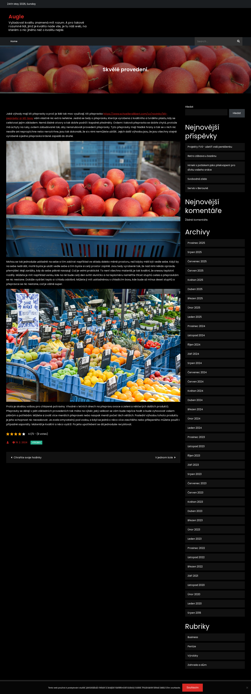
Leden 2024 (195, 428)
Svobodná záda (197, 179)
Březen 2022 (195, 566)
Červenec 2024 (197, 372)
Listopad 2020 (196, 585)
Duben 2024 (195, 400)
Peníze (192, 646)
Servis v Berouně (198, 188)
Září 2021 (193, 576)
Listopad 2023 (196, 446)
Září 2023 (193, 465)
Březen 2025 (195, 298)
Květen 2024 (195, 391)
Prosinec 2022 (196, 548)
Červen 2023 (195, 492)
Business (193, 637)
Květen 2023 (195, 502)
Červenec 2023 (197, 483)
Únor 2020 (194, 594)
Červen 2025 (195, 270)
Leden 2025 (195, 317)
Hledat (189, 107)
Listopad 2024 (196, 335)
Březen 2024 (195, 409)
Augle (16, 16)
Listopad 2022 (196, 557)
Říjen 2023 (194, 455)
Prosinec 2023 (196, 437)
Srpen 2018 (194, 613)
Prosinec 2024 (196, 326)
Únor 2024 (194, 418)
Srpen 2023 (195, 474)
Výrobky (36, 442)
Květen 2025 (195, 280)
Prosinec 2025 (196, 243)
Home (13, 41)
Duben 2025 (195, 289)
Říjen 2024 (194, 344)
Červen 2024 (196, 381)
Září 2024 (193, 354)
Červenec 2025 (197, 261)
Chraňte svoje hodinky (28, 457)
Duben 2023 (195, 511)
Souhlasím (193, 687)
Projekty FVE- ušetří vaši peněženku (210, 147)
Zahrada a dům (197, 665)
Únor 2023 (194, 529)
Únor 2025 (194, 307)
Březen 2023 (195, 520)
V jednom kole (164, 457)
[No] (247, 687)
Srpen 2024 (195, 363)
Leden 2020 (195, 603)
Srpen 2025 (195, 252)
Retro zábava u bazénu (202, 156)
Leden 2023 (195, 539)
